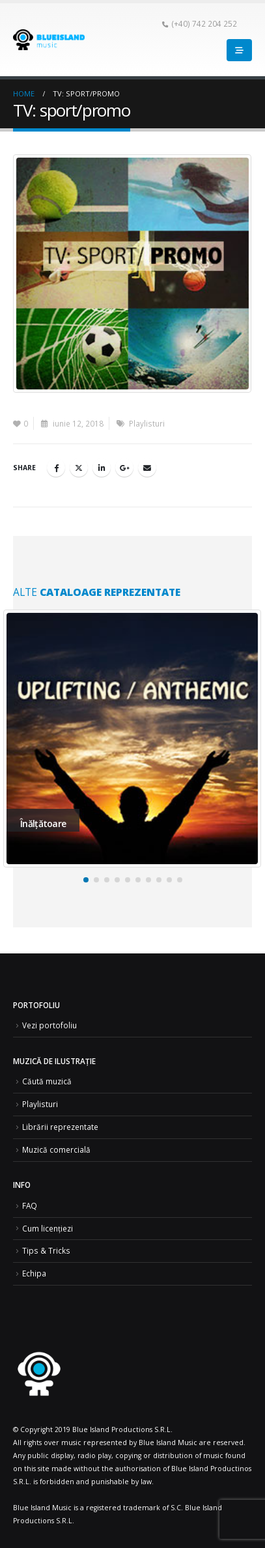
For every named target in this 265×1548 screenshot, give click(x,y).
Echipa (34, 1273)
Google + (124, 467)
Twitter (79, 467)
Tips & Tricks (46, 1250)
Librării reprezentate (60, 1126)
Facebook (56, 467)
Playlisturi (147, 423)
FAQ (29, 1205)
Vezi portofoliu (49, 1025)
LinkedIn (101, 467)
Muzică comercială (56, 1149)
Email (147, 467)
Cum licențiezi (47, 1228)
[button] (86, 880)
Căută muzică (47, 1081)
